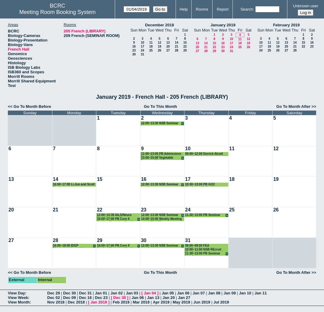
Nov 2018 (55, 302)
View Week (18, 297)
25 (151, 50)
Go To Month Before (32, 106)
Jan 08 (214, 293)
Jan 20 (169, 297)
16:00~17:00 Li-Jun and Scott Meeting (74, 185)
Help (184, 9)
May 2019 (181, 302)
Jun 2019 (201, 302)
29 (185, 50)
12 (159, 42)
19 (159, 46)
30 (134, 54)
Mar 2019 (141, 302)
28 (176, 50)
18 (151, 46)
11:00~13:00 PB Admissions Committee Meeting (161, 154)
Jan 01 (101, 293)
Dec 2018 (76, 302)
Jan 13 (153, 297)
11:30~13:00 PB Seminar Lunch (207, 215)
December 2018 (159, 25)
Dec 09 (69, 297)
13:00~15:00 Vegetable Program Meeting (163, 158)
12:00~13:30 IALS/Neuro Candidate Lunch (114, 215)
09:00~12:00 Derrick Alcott (204, 153)
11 (151, 42)
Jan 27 (184, 297)
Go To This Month (160, 106)
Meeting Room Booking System (57, 12)
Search (246, 9)
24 (142, 50)
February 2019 (286, 25)
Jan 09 (229, 293)
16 (134, 46)
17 (142, 46)
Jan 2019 (99, 302)
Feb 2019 (121, 302)
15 (185, 42)
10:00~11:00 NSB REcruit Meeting (203, 250)
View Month (19, 302)
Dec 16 (85, 297)
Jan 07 (199, 293)
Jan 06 (183, 293)
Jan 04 (150, 293)
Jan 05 (168, 293)
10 (142, 42)
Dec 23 (101, 297)
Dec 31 (85, 293)
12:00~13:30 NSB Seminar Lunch (163, 123)
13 (168, 42)
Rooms (202, 9)
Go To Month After (293, 106)
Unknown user (305, 6)
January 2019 (222, 25)
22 (185, 46)
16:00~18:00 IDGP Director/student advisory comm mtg (75, 246)
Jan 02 (117, 293)
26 (159, 50)
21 (176, 46)
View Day (16, 293)
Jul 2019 (221, 302)
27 (168, 50)
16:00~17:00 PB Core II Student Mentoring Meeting (119, 219)
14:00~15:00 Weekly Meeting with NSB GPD (161, 219)
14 (176, 42)
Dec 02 (53, 297)
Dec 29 (53, 293)
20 (168, 46)
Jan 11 (260, 293)
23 (134, 50)
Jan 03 (132, 293)
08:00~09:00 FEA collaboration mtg (197, 246)
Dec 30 (69, 293)
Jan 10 (245, 293)
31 (142, 54)
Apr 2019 (161, 302)
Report (223, 9)
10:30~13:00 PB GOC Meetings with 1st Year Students (201, 185)
